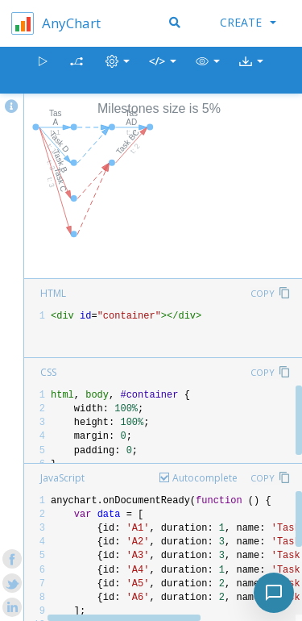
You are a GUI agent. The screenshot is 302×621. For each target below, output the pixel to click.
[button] (208, 71)
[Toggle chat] (274, 593)
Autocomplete (205, 478)
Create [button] (248, 22)
